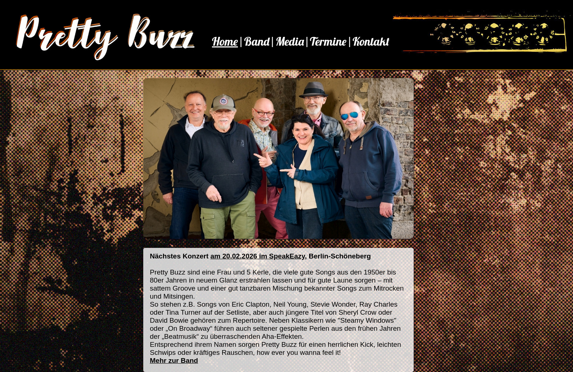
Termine (328, 41)
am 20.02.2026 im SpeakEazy (257, 256)
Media (290, 41)
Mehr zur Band (174, 360)
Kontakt (371, 41)
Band (256, 41)
